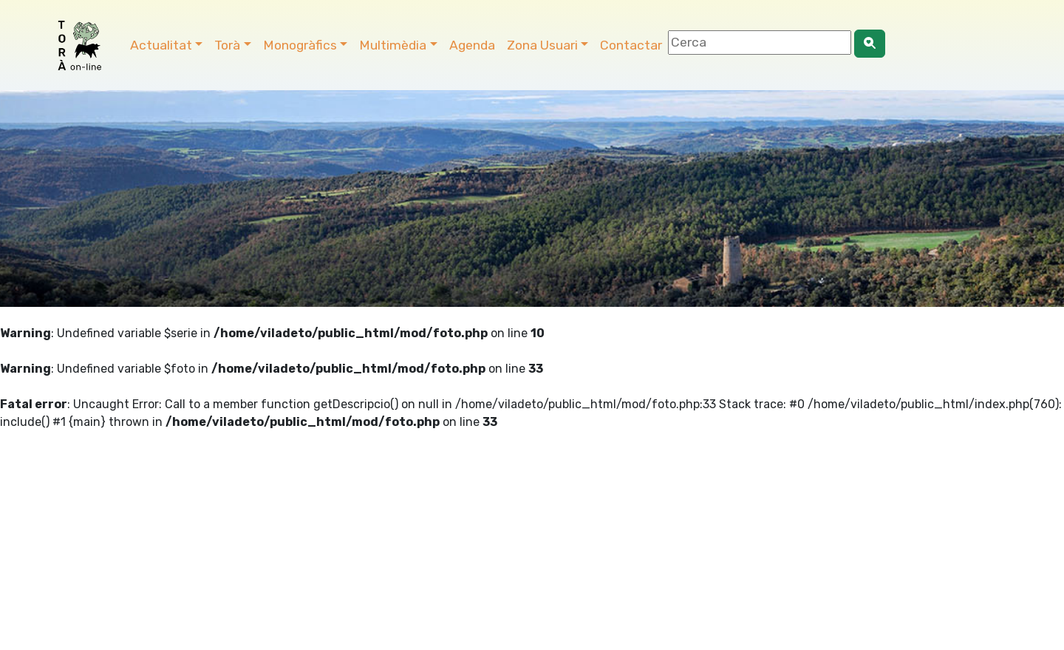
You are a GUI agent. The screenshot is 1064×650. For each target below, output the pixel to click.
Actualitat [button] (161, 45)
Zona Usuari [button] (542, 45)
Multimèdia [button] (392, 45)
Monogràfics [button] (300, 45)
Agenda (472, 45)
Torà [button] (227, 45)
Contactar (631, 45)
